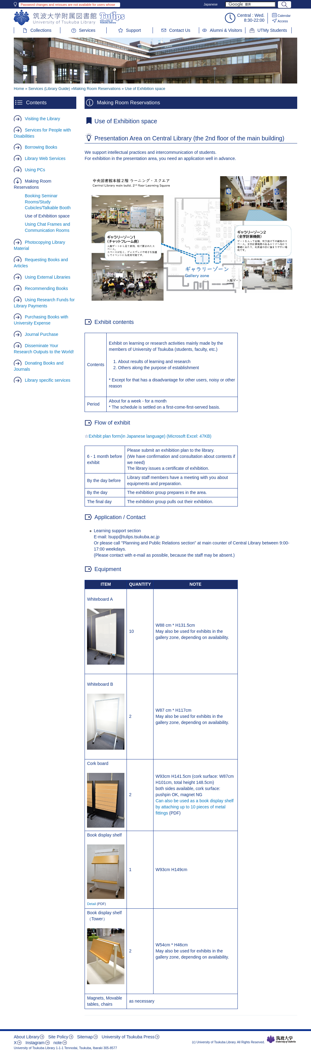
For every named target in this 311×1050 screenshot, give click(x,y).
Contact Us (179, 30)
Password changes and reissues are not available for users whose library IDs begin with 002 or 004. (68, 5)
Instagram (34, 1042)
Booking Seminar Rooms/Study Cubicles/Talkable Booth (47, 201)
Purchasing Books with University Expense (41, 319)
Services (87, 30)
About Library (26, 1036)
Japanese (211, 4)
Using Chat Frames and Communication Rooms (47, 227)
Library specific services (47, 380)
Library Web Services (45, 158)
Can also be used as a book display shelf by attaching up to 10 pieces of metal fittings (195, 806)
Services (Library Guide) (49, 89)
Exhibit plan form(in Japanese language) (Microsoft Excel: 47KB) (150, 436)
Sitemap (85, 1036)
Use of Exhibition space (47, 215)
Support (133, 30)
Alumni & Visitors (226, 30)
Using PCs (35, 169)
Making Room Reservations (32, 184)
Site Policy (58, 1036)
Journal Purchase (41, 334)
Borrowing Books (41, 147)
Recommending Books (46, 288)
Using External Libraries (47, 277)
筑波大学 (281, 1039)
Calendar (284, 15)
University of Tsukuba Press (128, 1036)
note (57, 1042)
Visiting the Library (42, 118)
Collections (40, 30)
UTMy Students (272, 30)
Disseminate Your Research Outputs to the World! (44, 348)
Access (283, 21)
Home (19, 89)
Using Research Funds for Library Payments (44, 302)
